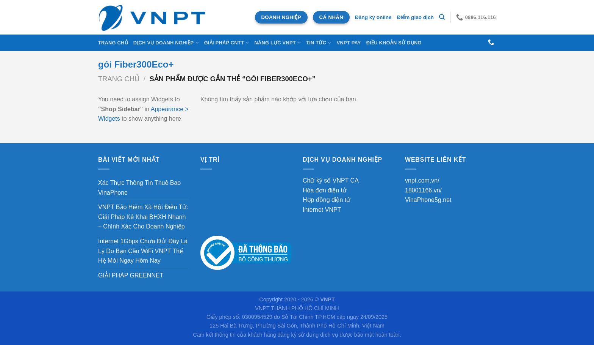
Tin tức (318, 42)
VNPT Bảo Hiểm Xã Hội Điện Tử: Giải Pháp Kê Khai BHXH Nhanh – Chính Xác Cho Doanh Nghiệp (143, 217)
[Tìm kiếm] (442, 17)
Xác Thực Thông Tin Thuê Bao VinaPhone (139, 188)
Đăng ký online (373, 17)
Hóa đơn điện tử (325, 190)
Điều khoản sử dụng (394, 43)
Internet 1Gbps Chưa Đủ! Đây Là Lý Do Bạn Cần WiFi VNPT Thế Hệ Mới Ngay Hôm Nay (143, 251)
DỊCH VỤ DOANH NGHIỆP (166, 42)
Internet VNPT (322, 209)
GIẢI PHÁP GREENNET (130, 275)
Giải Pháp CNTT (226, 42)
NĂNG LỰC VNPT (277, 42)
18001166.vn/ (423, 190)
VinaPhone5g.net (428, 200)
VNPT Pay (349, 43)
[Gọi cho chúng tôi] (491, 42)
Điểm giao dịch (415, 17)
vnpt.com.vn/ (422, 180)
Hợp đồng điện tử (326, 200)
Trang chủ (113, 43)
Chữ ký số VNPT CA (331, 180)
